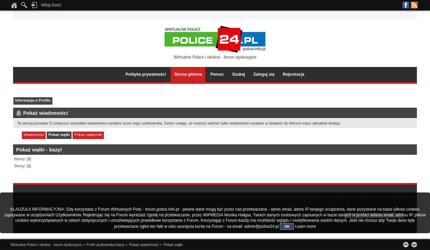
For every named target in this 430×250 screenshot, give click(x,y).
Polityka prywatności (146, 74)
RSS (414, 5)
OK (287, 226)
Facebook (405, 5)
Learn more (305, 226)
